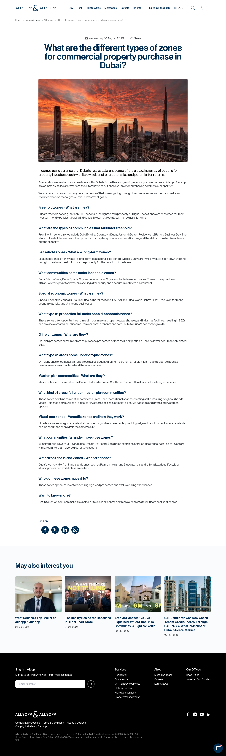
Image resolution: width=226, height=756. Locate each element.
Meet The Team (163, 675)
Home (18, 20)
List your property (159, 8)
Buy (71, 8)
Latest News (161, 684)
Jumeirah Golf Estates (198, 679)
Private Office (93, 8)
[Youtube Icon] (202, 714)
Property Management (127, 697)
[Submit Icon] (89, 684)
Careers (125, 8)
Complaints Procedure (27, 723)
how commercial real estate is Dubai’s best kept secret (143, 502)
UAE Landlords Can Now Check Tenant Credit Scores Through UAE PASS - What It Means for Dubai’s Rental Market (186, 624)
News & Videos (33, 20)
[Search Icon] (193, 7)
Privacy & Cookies (76, 723)
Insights (137, 8)
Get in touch (45, 502)
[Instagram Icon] (195, 714)
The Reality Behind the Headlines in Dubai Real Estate (88, 620)
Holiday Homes (123, 688)
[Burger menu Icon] (208, 7)
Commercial (121, 679)
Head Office (192, 675)
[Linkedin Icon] (209, 714)
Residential (121, 675)
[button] (200, 8)
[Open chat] (218, 748)
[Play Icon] (88, 594)
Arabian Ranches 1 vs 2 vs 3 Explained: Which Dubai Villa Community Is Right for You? (135, 622)
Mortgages (111, 8)
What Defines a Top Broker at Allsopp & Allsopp (35, 620)
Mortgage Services (125, 692)
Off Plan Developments (127, 684)
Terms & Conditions (53, 723)
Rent (79, 8)
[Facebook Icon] (188, 714)
